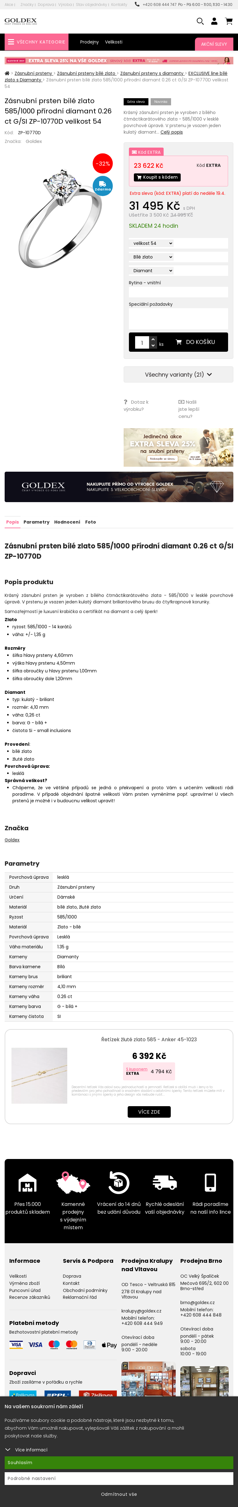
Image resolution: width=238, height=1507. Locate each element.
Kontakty (119, 4)
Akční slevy (214, 44)
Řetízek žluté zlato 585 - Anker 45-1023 (149, 1039)
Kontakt (71, 1283)
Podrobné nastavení (32, 1478)
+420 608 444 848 (201, 1314)
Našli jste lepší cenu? (188, 409)
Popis (12, 522)
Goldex (34, 141)
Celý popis (172, 132)
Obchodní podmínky (85, 1290)
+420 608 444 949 (142, 1323)
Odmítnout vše (119, 1494)
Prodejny (89, 42)
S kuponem (137, 1068)
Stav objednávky (91, 4)
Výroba (65, 4)
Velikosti (113, 42)
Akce (9, 4)
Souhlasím (20, 1462)
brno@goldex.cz (197, 1302)
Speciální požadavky (151, 304)
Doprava (46, 4)
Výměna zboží (24, 1283)
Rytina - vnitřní (145, 283)
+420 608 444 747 (155, 4)
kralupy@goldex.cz (141, 1311)
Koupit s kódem (157, 177)
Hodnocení (67, 522)
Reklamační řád (80, 1297)
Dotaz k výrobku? (136, 405)
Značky (27, 4)
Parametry (37, 522)
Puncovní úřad (25, 1290)
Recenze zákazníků (29, 1297)
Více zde (149, 1111)
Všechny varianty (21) (178, 375)
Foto (90, 522)
